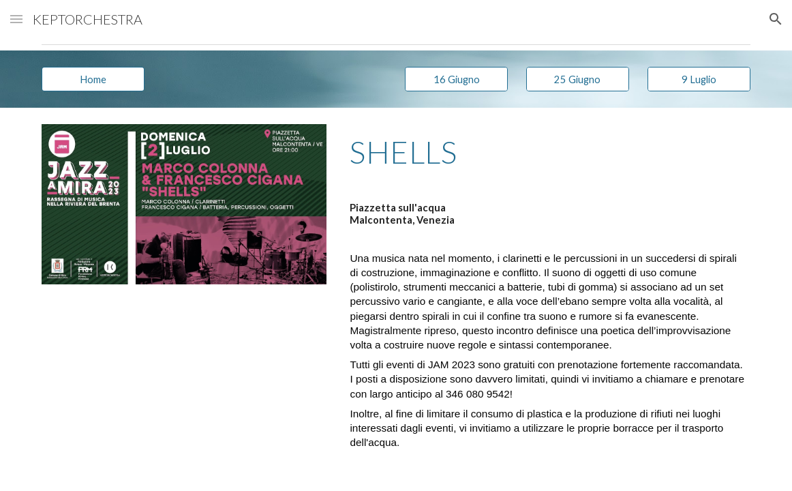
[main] (547, 158)
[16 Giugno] (456, 79)
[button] (16, 19)
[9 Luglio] (699, 79)
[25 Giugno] (577, 79)
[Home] (93, 79)
